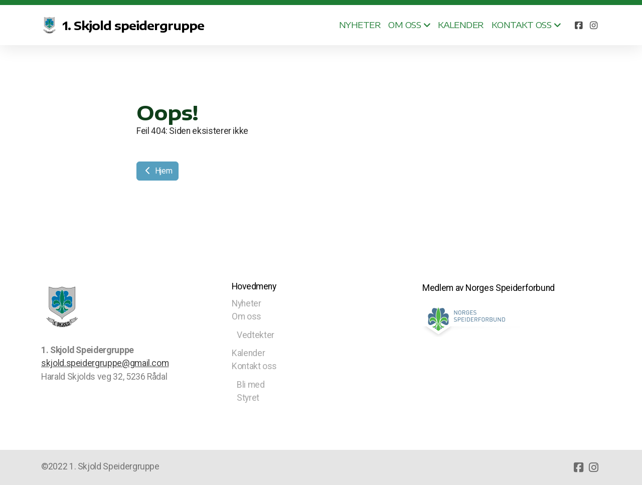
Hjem (157, 171)
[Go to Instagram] (593, 25)
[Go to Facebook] (578, 25)
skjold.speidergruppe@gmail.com (105, 363)
